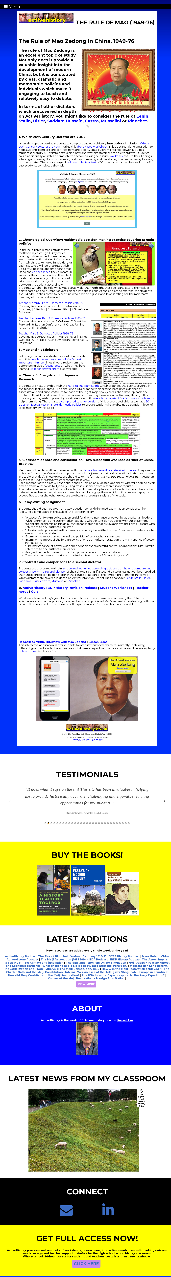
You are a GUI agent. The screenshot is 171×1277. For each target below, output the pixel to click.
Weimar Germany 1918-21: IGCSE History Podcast (105, 956)
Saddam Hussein (65, 121)
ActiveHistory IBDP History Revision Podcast (60, 588)
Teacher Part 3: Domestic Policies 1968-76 (46, 333)
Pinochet (137, 121)
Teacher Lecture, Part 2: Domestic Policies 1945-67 (52, 318)
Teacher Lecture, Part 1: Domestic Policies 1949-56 (51, 303)
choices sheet (41, 272)
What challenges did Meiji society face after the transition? (84, 965)
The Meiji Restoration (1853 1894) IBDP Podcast (74, 959)
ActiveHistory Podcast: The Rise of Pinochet (36, 956)
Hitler (39, 121)
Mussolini (111, 121)
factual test (52, 365)
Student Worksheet (116, 588)
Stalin (25, 121)
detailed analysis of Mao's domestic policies (122, 398)
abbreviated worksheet (91, 146)
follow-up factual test (81, 162)
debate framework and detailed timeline (110, 470)
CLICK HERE (86, 1263)
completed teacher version (79, 401)
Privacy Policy (81, 740)
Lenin (142, 116)
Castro (92, 121)
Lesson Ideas (98, 642)
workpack (116, 156)
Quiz (34, 591)
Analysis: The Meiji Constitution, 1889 (72, 969)
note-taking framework (83, 385)
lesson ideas (30, 651)
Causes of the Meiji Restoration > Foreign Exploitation (86, 978)
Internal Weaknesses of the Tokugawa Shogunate (101, 972)
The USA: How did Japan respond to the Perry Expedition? (123, 975)
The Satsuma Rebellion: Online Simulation (96, 962)
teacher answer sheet (45, 368)
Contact (97, 740)
